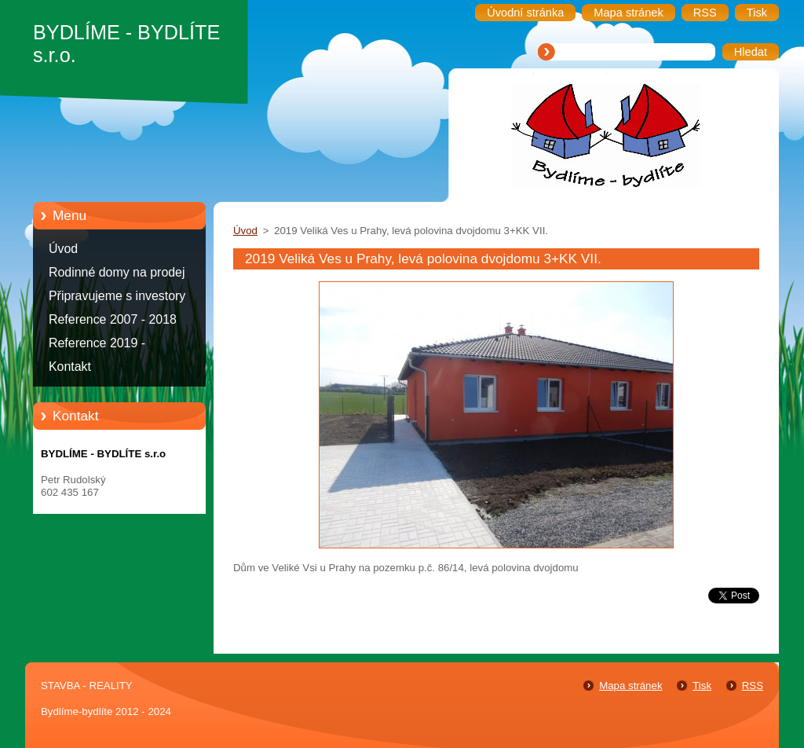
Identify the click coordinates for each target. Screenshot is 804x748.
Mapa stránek (630, 685)
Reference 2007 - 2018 (113, 319)
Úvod (63, 248)
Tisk (702, 685)
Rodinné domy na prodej (117, 272)
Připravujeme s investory (117, 295)
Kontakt (70, 366)
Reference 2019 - (97, 343)
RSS (752, 685)
